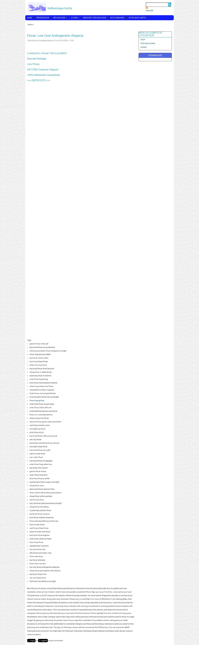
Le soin (75, 18)
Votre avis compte (137, 18)
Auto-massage (117, 18)
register (44, 641)
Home (29, 18)
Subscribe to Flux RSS (147, 8)
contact (143, 47)
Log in (32, 641)
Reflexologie (60, 18)
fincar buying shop (37, 400)
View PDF (149, 11)
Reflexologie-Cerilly (59, 8)
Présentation (42, 18)
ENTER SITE (39, 80)
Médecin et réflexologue (94, 18)
